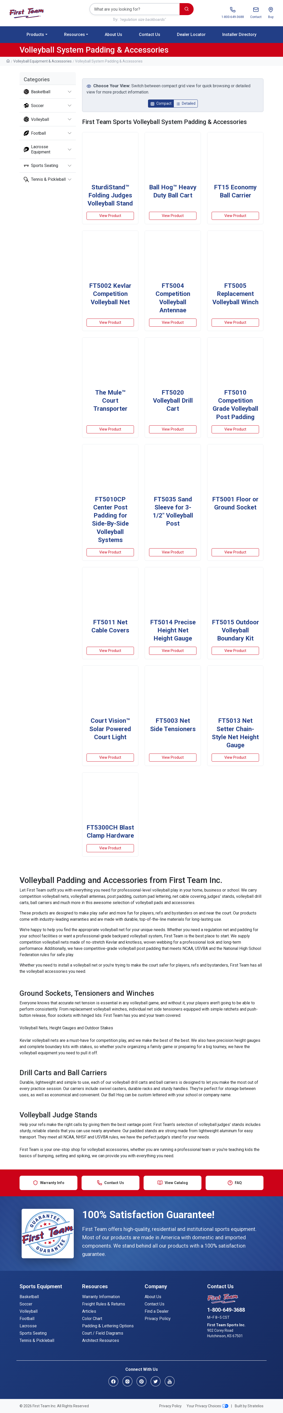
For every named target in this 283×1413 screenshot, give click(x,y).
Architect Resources (100, 1340)
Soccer (34, 105)
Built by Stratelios (249, 1406)
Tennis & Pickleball (45, 179)
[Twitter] (156, 1381)
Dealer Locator (191, 34)
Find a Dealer (157, 1311)
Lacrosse (28, 1325)
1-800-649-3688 (226, 1310)
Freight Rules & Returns (103, 1304)
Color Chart (92, 1318)
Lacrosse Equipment (37, 149)
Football (35, 133)
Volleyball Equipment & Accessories (42, 61)
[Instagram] (127, 1381)
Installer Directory (239, 34)
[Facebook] (113, 1381)
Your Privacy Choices (207, 1406)
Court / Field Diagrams (102, 1333)
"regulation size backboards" (143, 19)
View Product (110, 216)
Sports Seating (41, 165)
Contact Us (149, 34)
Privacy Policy (158, 1318)
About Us (113, 34)
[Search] (134, 9)
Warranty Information (101, 1296)
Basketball (37, 91)
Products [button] (35, 34)
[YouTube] (170, 1381)
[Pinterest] (141, 1381)
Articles (89, 1311)
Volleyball (36, 119)
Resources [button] (74, 34)
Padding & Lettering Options (108, 1325)
